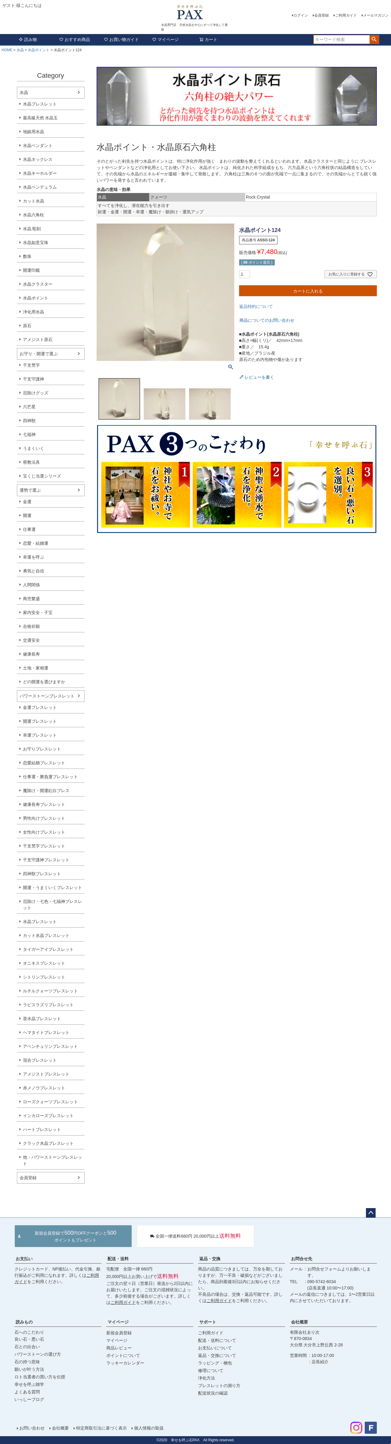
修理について (210, 1370)
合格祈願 (31, 626)
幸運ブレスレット (40, 735)
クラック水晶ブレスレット (48, 1143)
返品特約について (256, 306)
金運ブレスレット (40, 707)
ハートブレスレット (42, 1129)
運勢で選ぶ (30, 490)
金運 (27, 501)
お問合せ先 (301, 1258)
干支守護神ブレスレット (46, 859)
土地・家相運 (35, 668)
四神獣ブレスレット (42, 873)
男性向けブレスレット (44, 818)
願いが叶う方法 (29, 1369)
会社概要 (299, 1322)
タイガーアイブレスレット (48, 949)
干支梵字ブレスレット (44, 846)
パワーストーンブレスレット (47, 696)
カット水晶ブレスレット (46, 935)
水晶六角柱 (33, 214)
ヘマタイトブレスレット (46, 1032)
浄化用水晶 (33, 311)
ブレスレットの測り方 (219, 1385)
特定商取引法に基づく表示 (101, 1428)
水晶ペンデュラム (40, 187)
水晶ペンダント (38, 145)
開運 (27, 515)
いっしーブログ (29, 1399)
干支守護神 (33, 379)
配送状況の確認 (213, 1393)
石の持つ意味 (27, 1361)
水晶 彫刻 (32, 228)
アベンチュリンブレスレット (50, 1046)
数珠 (27, 256)
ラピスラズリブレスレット (48, 1004)
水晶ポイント (39, 50)
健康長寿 (31, 654)
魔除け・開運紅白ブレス (46, 790)
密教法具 (31, 462)
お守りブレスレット (42, 749)
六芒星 (29, 406)
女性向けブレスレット (44, 832)
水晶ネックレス (38, 159)
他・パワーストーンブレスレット (52, 1160)
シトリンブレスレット (44, 977)
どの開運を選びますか (44, 681)
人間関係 (31, 584)
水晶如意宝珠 (35, 242)
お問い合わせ (32, 1428)
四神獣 (29, 420)
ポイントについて (123, 1355)
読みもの (24, 1322)
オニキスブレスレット (44, 963)
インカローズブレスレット (48, 1115)
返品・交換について (217, 1355)
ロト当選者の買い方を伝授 (39, 1376)
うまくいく (33, 448)
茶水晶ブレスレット (42, 1018)
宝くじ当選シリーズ (42, 476)
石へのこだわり (29, 1332)
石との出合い (27, 1346)
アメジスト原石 (38, 339)
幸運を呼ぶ (33, 557)
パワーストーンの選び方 (37, 1354)
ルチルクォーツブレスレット (50, 990)
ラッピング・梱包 (215, 1363)
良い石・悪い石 (29, 1339)
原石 (27, 325)
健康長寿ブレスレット (44, 804)
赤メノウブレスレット (44, 1087)
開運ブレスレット (40, 721)
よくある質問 (27, 1391)
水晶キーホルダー (40, 173)
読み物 (28, 39)
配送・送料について (217, 1340)
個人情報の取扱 (149, 1428)
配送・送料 (118, 1258)
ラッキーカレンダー (125, 1363)
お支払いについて (215, 1347)
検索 (374, 39)
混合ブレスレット (40, 1060)
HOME (7, 50)
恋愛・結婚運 (35, 543)
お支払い (24, 1258)
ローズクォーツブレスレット (50, 1101)
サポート (207, 1322)
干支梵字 (31, 365)
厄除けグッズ (35, 392)
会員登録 (321, 15)
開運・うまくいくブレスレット (52, 887)
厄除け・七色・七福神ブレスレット (52, 904)
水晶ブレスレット (40, 104)
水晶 (20, 50)
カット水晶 (33, 201)
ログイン (300, 15)
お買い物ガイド (121, 39)
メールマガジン (376, 15)
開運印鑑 (31, 270)
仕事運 (29, 529)
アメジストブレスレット (46, 1074)
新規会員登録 (119, 1332)
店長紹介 (320, 1361)
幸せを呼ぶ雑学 (29, 1384)
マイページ (165, 39)
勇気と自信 (33, 571)
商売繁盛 (31, 598)
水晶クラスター (38, 284)
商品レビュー (119, 1347)
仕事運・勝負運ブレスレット (50, 776)
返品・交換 (209, 1258)
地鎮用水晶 (33, 131)
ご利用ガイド (346, 15)
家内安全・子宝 (38, 612)
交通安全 (31, 640)
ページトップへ (371, 1213)
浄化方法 (206, 1378)
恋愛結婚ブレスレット (44, 762)
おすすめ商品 (74, 39)
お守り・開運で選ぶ (39, 353)
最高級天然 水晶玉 (40, 117)
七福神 (29, 434)
